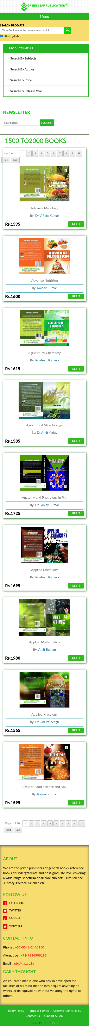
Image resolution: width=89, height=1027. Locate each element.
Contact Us (33, 1017)
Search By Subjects (22, 59)
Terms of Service (38, 1011)
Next (8, 830)
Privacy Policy (15, 1011)
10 (81, 824)
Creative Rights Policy (67, 1011)
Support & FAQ (53, 1017)
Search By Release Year (24, 92)
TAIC (54, 1023)
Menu (44, 16)
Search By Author (20, 69)
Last (18, 830)
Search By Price (19, 81)
